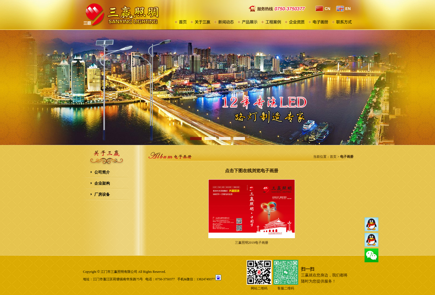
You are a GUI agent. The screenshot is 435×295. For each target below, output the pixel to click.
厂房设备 (102, 194)
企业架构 (102, 183)
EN (343, 9)
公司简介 (102, 172)
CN (322, 9)
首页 (333, 157)
